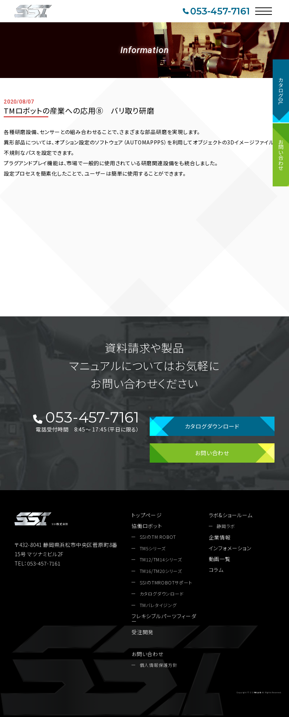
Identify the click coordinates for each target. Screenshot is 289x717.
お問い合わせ (280, 154)
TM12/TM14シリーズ (161, 560)
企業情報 (220, 537)
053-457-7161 (216, 11)
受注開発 (142, 632)
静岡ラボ (226, 526)
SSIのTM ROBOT (158, 537)
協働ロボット (146, 525)
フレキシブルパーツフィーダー (163, 618)
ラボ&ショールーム (231, 515)
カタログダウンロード (212, 426)
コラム (216, 569)
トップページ (146, 515)
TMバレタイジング (158, 605)
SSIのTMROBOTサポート (166, 583)
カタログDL (280, 91)
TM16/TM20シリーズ (161, 571)
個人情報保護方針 (159, 665)
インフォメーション (230, 548)
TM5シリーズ (153, 548)
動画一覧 (220, 558)
